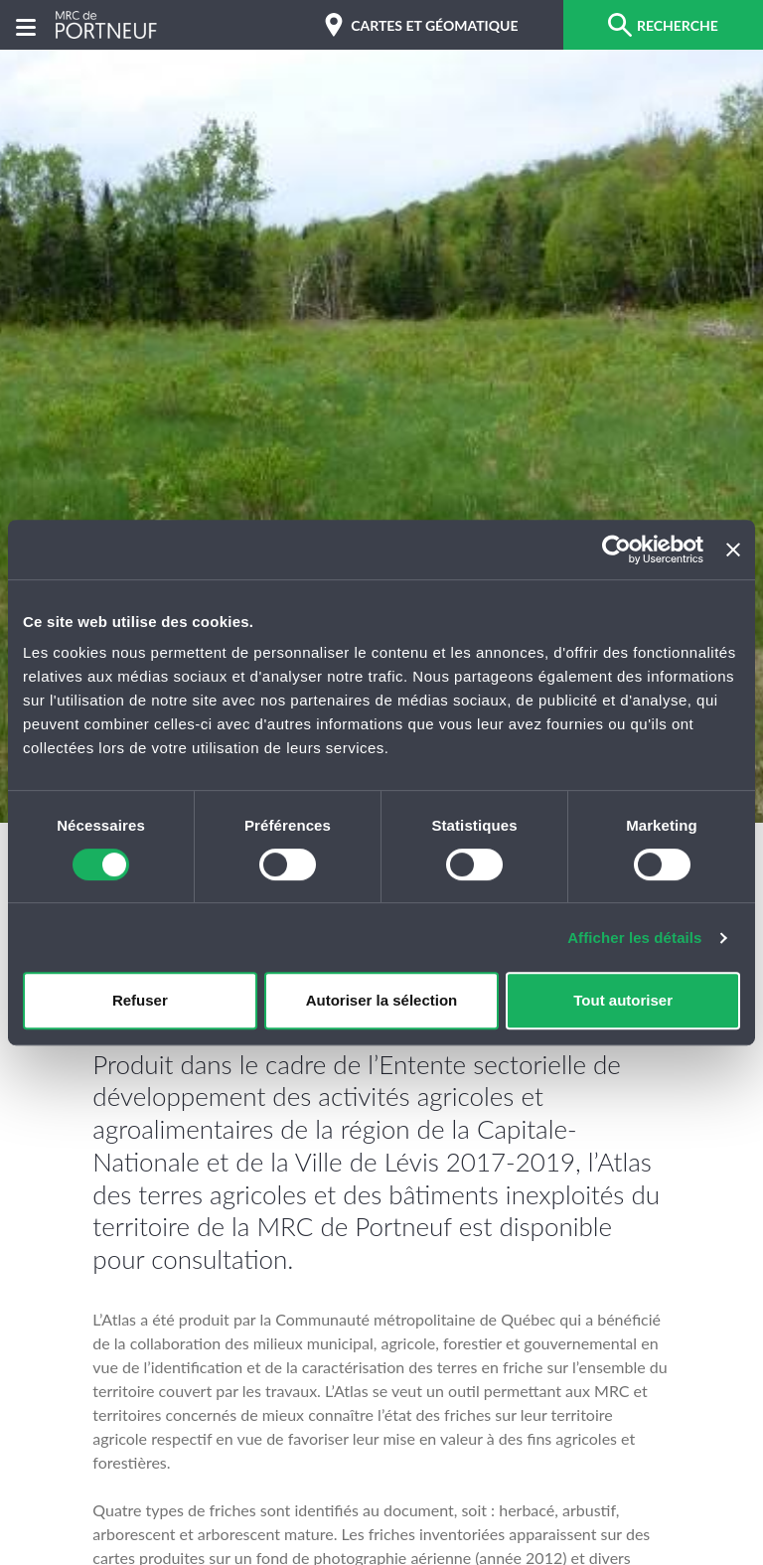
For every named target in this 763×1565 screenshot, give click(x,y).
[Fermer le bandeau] (733, 549)
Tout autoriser (623, 1000)
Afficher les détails (634, 937)
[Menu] (26, 25)
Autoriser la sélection (382, 1000)
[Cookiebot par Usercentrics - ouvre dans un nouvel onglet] (616, 549)
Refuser (140, 1000)
